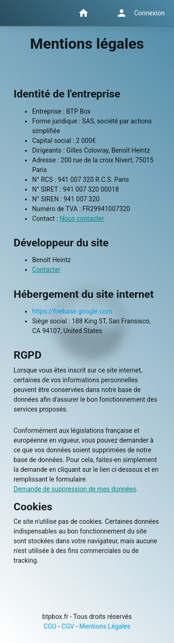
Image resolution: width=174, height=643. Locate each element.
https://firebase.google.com (72, 311)
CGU (50, 626)
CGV (67, 626)
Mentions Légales (104, 626)
